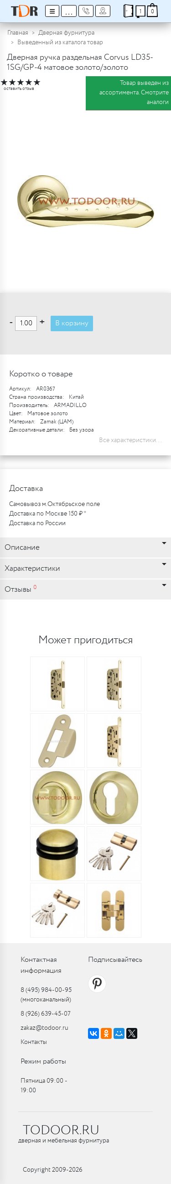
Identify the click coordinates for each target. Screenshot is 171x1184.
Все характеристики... (130, 440)
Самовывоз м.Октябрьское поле (54, 504)
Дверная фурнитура (66, 32)
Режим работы (43, 1061)
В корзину (71, 323)
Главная (17, 32)
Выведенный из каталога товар (60, 42)
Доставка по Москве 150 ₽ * (47, 513)
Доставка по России (37, 523)
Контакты (34, 1042)
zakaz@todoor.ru (44, 1028)
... (69, 11)
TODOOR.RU (61, 1130)
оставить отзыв (19, 88)
